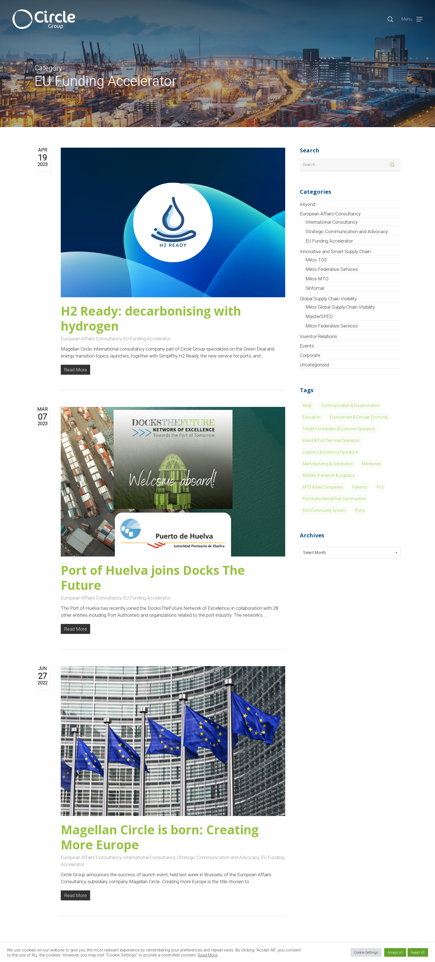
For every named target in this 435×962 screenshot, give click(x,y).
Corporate (310, 355)
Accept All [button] (395, 952)
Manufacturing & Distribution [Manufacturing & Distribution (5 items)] (328, 464)
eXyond (307, 204)
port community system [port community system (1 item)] (324, 510)
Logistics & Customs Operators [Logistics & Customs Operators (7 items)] (330, 452)
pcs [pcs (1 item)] (380, 487)
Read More (208, 955)
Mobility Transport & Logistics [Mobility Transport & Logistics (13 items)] (329, 475)
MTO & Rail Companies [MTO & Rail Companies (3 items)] (323, 487)
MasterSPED (319, 316)
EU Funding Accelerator (147, 338)
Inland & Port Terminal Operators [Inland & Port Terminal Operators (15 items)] (331, 440)
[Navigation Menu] (412, 19)
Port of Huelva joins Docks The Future (153, 577)
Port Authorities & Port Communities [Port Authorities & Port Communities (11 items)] (334, 499)
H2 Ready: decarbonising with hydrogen (151, 318)
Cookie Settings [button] (366, 952)
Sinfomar (314, 288)
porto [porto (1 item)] (360, 510)
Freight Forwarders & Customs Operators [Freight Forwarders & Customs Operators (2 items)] (339, 429)
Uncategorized (314, 364)
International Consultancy (149, 857)
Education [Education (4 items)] (311, 417)
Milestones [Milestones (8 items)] (371, 464)
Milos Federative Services (331, 269)
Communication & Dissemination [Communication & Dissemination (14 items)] (350, 405)
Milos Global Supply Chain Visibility (340, 307)
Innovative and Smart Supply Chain (335, 251)
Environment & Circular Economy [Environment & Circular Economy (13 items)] (359, 417)
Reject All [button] (418, 952)
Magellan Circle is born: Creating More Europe (160, 837)
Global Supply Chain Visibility (328, 298)
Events (307, 346)
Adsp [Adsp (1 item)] (307, 405)
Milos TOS (316, 260)
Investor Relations (318, 336)
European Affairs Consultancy (91, 338)
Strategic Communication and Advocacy (218, 857)
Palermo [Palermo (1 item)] (359, 487)
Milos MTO (316, 278)
